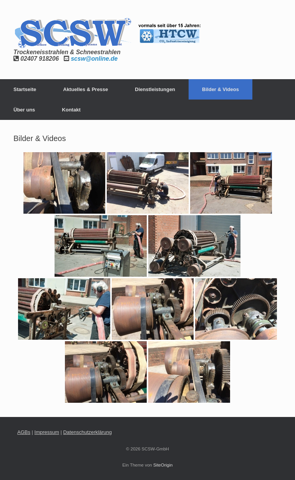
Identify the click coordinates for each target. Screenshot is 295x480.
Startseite (24, 89)
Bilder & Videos (220, 89)
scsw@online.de (94, 58)
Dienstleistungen (155, 89)
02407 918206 (39, 58)
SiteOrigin (163, 465)
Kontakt (71, 110)
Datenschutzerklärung (87, 432)
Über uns (24, 110)
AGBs (23, 432)
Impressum (47, 432)
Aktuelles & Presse (85, 89)
